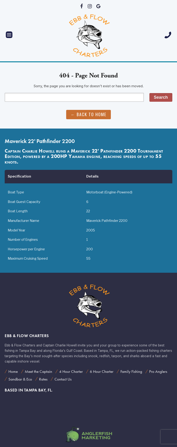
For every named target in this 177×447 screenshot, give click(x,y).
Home (13, 371)
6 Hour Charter (101, 371)
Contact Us (63, 379)
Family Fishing (131, 371)
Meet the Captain (38, 371)
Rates (43, 379)
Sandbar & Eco (20, 379)
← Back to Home (88, 114)
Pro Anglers (158, 371)
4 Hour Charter (71, 371)
